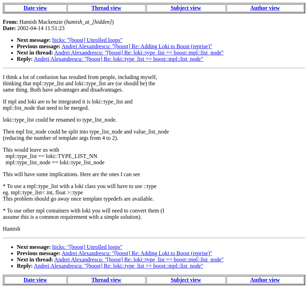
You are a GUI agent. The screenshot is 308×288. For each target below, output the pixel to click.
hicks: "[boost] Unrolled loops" (87, 40)
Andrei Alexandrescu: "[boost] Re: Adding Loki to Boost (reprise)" (137, 46)
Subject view (186, 8)
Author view (265, 8)
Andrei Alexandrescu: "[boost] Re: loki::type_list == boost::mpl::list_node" (139, 53)
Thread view (106, 8)
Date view (35, 8)
